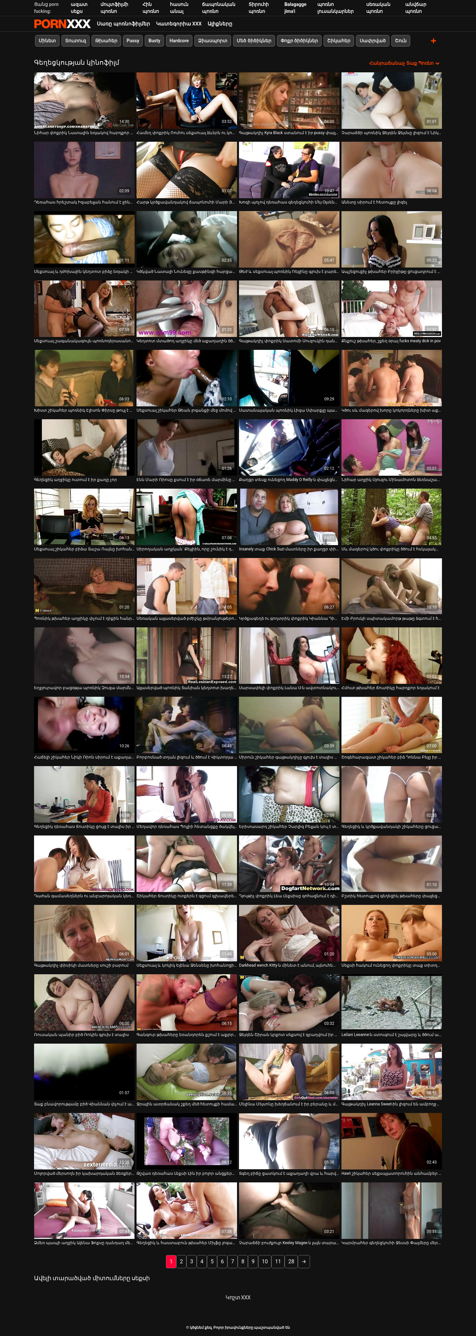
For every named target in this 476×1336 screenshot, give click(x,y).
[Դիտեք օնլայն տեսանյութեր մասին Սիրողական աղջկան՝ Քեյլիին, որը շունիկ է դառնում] (187, 516)
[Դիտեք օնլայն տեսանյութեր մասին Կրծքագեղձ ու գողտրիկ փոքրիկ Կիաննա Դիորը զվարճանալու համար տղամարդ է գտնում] (289, 586)
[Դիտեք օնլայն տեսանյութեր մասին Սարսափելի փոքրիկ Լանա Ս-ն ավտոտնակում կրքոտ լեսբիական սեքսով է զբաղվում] (289, 655)
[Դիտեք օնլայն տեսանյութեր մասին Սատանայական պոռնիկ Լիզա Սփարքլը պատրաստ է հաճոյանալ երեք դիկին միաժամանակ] (289, 378)
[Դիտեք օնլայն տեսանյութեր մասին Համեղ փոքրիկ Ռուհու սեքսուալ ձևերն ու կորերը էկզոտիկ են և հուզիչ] (187, 100)
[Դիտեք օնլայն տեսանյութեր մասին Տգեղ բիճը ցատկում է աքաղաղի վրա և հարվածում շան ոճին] (289, 1141)
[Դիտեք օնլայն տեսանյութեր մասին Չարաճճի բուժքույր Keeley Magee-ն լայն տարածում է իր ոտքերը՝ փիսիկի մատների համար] (289, 1210)
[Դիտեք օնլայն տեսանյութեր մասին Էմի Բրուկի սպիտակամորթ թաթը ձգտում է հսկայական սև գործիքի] (391, 586)
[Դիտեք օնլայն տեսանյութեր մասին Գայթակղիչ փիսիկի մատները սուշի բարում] (84, 933)
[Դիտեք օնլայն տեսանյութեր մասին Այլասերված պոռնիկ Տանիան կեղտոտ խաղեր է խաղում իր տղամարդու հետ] (187, 655)
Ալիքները (220, 24)
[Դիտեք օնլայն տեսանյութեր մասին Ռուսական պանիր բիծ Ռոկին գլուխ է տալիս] (84, 1002)
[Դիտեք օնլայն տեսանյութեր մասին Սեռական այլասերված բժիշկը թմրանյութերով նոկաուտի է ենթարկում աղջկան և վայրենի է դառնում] (187, 586)
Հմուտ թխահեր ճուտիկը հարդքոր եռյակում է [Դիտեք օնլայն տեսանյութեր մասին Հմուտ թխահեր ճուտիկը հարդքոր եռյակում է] (390, 687)
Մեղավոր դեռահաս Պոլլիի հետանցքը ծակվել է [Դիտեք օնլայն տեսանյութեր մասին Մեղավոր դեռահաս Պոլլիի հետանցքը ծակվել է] (187, 826)
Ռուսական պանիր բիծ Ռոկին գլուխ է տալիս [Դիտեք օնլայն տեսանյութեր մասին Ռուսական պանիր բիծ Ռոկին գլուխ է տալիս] (81, 1034)
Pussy (133, 40)
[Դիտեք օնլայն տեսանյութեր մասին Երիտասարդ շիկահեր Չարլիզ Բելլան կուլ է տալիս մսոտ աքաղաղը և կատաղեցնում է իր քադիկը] (289, 794)
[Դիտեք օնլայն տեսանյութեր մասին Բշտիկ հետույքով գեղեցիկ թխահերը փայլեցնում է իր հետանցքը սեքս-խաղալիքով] (391, 863)
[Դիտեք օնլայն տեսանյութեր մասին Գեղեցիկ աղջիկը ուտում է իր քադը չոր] (84, 447)
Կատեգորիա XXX (179, 24)
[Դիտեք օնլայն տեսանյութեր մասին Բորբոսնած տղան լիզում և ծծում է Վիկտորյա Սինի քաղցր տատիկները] (187, 724)
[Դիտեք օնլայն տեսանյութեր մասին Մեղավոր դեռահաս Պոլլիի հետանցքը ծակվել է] (187, 794)
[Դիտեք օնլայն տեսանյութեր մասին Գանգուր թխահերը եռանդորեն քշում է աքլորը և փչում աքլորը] (187, 1002)
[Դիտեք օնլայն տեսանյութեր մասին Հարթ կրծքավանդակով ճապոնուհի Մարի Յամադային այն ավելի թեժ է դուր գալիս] (187, 169)
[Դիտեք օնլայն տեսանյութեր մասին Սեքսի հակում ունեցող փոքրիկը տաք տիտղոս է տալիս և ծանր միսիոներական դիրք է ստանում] (391, 933)
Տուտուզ (75, 40)
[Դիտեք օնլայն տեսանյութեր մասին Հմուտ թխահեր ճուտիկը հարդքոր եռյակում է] (391, 655)
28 (291, 1261)
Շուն (401, 40)
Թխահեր (106, 40)
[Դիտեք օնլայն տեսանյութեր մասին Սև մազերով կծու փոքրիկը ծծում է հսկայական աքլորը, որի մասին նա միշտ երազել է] (391, 516)
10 (265, 1261)
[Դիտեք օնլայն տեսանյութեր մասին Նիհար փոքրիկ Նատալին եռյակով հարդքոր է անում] (84, 100)
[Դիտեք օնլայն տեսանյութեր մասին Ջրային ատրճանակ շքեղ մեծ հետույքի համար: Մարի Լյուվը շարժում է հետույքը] (187, 1071)
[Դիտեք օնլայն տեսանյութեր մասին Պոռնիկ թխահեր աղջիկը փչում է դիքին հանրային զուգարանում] (84, 586)
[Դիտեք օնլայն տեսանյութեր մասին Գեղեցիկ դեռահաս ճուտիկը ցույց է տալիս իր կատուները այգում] (84, 794)
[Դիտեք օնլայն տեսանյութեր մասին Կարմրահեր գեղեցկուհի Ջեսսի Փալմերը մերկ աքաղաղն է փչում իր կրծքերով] (391, 1210)
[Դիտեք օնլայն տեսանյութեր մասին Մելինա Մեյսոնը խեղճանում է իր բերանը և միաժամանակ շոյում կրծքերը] (289, 1071)
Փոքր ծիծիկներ (299, 40)
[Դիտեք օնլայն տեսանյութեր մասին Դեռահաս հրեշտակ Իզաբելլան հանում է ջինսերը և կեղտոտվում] (84, 169)
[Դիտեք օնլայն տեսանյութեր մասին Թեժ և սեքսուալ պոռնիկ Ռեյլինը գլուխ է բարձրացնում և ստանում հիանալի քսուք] (289, 239)
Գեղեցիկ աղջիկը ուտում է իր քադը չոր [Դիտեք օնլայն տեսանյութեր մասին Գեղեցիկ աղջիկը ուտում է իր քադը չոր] (75, 479)
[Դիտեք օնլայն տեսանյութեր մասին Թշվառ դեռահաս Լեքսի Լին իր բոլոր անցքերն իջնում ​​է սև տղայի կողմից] (187, 1141)
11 (278, 1261)
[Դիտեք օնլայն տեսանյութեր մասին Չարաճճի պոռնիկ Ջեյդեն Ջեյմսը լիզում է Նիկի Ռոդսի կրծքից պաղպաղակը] (391, 100)
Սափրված (373, 40)
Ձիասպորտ (212, 40)
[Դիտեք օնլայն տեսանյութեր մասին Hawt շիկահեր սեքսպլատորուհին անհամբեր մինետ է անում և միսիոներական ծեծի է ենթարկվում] (391, 1141)
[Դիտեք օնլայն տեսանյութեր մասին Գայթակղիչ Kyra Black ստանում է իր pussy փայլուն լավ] (289, 100)
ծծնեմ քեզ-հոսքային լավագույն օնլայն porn (62, 23)
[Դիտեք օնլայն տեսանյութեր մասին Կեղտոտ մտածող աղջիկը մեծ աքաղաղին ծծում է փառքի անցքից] (187, 308)
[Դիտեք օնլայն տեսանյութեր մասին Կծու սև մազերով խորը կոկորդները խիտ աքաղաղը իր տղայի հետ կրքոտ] (391, 378)
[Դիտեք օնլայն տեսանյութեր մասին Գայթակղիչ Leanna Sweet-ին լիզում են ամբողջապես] (391, 1071)
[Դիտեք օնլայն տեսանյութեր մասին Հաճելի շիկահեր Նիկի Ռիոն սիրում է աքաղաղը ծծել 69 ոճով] (84, 724)
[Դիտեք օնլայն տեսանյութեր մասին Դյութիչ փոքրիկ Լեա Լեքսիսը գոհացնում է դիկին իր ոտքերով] (289, 863)
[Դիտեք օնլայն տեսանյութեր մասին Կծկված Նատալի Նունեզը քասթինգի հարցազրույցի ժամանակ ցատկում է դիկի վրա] (187, 239)
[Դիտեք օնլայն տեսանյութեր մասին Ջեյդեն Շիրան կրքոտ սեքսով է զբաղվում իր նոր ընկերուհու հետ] (289, 1002)
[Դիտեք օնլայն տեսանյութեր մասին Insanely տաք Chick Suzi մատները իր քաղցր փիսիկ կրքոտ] (289, 516)
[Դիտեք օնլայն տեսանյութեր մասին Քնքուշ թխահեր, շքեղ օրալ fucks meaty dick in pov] (391, 308)
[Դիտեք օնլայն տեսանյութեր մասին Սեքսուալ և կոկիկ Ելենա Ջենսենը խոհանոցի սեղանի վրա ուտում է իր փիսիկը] (187, 933)
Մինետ (47, 40)
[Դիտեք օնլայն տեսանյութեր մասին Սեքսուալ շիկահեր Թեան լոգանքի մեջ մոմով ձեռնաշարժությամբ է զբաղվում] (187, 378)
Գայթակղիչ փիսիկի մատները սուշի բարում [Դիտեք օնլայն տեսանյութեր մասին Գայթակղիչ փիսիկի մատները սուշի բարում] (81, 965)
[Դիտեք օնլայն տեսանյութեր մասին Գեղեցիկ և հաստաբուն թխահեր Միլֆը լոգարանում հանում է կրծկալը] (187, 1210)
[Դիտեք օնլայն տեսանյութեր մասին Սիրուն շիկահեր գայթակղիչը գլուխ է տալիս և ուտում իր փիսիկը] (289, 724)
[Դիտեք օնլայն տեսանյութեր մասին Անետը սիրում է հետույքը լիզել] (391, 169)
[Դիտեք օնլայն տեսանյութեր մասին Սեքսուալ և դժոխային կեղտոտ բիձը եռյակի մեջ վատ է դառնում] (84, 239)
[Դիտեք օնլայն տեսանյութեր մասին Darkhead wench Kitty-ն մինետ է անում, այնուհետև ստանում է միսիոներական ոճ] (289, 933)
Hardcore (179, 40)
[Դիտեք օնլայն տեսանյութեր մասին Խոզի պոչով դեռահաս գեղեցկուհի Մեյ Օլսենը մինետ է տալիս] (289, 169)
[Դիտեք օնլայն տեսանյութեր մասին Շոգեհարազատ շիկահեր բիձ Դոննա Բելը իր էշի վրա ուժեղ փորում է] (391, 724)
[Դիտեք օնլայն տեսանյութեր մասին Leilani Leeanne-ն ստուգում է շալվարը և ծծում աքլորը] (391, 1002)
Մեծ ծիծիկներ (254, 40)
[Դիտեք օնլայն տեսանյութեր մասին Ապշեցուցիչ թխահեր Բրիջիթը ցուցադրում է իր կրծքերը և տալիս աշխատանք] (391, 239)
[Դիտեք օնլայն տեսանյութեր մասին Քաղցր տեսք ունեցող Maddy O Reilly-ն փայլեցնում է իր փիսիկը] (289, 447)
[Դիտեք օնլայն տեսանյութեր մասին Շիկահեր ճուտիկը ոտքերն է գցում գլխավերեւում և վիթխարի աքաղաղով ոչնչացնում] (187, 863)
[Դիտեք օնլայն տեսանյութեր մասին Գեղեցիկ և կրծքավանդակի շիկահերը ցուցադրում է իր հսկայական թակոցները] (391, 794)
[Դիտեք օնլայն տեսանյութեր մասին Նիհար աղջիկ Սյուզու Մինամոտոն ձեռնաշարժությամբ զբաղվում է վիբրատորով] (391, 447)
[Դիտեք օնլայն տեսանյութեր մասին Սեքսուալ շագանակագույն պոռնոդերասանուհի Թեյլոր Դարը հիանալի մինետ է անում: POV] (84, 308)
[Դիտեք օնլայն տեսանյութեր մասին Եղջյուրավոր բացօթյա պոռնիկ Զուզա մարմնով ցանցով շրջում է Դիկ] (84, 655)
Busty (154, 40)
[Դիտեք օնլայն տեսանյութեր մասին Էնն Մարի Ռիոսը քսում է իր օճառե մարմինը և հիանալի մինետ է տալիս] (187, 447)
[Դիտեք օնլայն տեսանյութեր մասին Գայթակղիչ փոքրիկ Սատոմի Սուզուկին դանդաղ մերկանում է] (289, 308)
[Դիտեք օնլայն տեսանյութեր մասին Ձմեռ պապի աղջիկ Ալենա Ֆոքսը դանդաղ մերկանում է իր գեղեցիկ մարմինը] (84, 1210)
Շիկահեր (338, 40)
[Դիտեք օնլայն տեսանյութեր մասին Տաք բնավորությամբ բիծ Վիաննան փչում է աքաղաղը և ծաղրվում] (84, 1071)
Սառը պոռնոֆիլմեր (123, 24)
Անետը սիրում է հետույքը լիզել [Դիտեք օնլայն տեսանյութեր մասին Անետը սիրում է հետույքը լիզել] (374, 202)
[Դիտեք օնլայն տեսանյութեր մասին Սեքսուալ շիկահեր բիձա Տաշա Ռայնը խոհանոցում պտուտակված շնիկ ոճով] (84, 516)
